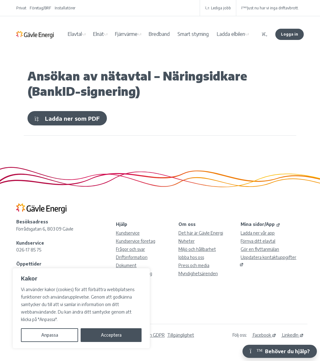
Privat (21, 8)
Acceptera (111, 335)
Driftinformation (132, 257)
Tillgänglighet (180, 335)
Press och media (193, 265)
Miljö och (197, 249)
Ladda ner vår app (258, 233)
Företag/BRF (40, 8)
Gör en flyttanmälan (260, 249)
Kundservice (128, 233)
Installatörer (65, 8)
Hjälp (121, 224)
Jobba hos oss (191, 257)
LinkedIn (292, 335)
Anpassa (49, 335)
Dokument (126, 265)
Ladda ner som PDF (67, 118)
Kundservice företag (135, 241)
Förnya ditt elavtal (258, 241)
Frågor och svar (130, 249)
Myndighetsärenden (198, 273)
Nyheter (186, 241)
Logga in (289, 34)
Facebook (264, 335)
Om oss (187, 224)
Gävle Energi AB (35, 34)
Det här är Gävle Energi (200, 233)
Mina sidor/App (260, 224)
